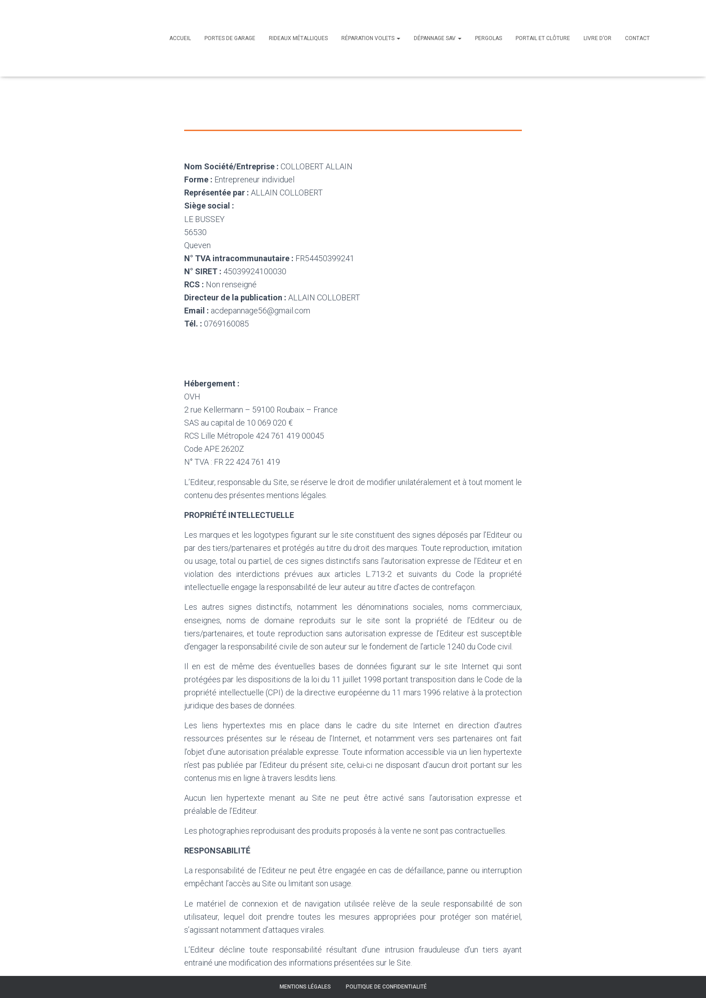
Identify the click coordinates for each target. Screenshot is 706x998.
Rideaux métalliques (298, 38)
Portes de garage (229, 38)
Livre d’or (597, 38)
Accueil (180, 38)
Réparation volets (370, 38)
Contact (637, 38)
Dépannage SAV (438, 38)
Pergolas (488, 38)
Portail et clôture (543, 38)
